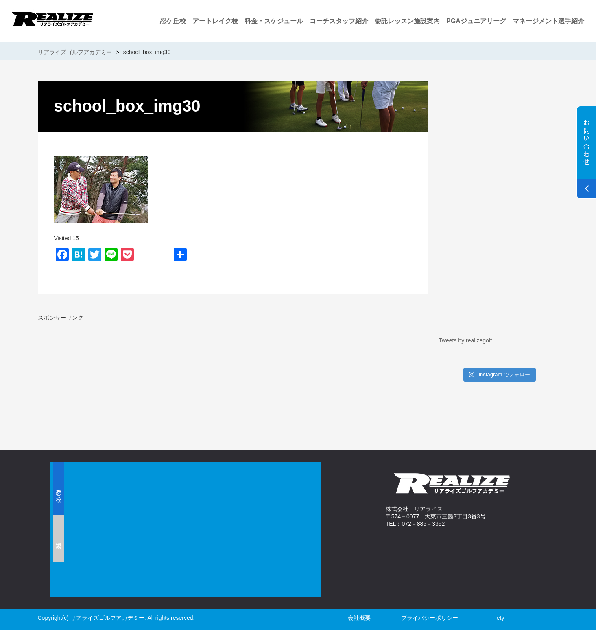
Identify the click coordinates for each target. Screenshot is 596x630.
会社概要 (359, 618)
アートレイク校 (215, 21)
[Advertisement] (133, 379)
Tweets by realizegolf (465, 340)
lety (500, 618)
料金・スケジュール (274, 21)
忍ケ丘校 (173, 21)
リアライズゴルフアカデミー (75, 52)
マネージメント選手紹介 (548, 21)
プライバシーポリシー (429, 618)
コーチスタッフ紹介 (339, 21)
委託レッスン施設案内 (407, 21)
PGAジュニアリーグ (476, 21)
